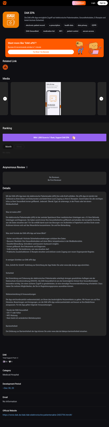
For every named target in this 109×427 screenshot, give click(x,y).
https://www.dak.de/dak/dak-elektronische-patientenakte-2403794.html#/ (37, 415)
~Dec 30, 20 (8, 388)
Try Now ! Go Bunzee (41, 52)
